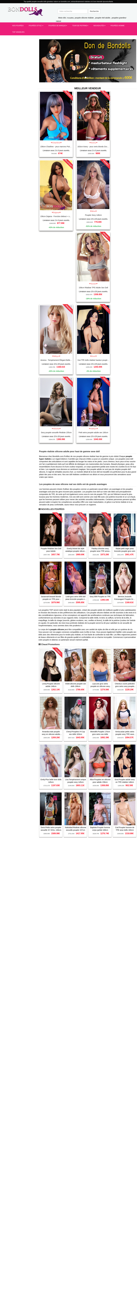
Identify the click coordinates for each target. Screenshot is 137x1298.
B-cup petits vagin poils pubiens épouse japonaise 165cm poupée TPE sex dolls (24, 786)
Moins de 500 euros (16, 1229)
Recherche (96, 11)
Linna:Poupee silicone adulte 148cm (50, 522)
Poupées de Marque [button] (57, 26)
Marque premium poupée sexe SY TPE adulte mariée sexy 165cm (86, 786)
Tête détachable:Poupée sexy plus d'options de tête (21, 502)
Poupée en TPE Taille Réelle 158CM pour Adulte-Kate (20, 278)
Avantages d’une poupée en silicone (81, 1252)
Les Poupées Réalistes (79, 1236)
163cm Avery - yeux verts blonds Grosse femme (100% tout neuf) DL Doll (84, 134)
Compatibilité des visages (80, 1239)
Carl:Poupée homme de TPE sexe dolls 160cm (118, 658)
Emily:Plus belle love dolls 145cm (50, 613)
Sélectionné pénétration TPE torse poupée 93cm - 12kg (20, 580)
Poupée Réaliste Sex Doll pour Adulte (49, 390)
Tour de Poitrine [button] (80, 26)
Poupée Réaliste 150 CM (19, 109)
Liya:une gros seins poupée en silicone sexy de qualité (95, 522)
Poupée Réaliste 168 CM (19, 125)
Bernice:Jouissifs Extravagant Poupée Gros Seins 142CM (118, 435)
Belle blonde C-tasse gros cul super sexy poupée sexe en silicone (55, 849)
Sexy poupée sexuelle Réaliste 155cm (84, 266)
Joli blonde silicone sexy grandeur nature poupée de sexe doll (116, 849)
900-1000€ (12, 1239)
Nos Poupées (18, 26)
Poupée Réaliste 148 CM (19, 105)
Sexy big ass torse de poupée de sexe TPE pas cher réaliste (21, 329)
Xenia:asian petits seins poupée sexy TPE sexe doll (118, 567)
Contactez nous (45, 1243)
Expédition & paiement (111, 1232)
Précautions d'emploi (78, 1247)
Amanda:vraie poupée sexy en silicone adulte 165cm (50, 567)
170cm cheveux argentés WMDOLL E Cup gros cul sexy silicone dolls (24, 723)
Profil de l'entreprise (110, 1229)
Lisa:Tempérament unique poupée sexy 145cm (73, 613)
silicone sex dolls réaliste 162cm (26, 147)
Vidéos (73, 1243)
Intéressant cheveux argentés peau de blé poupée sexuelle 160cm (117, 723)
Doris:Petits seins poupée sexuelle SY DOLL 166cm (50, 658)
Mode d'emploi (45, 1239)
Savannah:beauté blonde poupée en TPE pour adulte (50, 435)
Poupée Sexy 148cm (52, 201)
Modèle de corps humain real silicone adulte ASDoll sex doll (86, 849)
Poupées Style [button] (36, 26)
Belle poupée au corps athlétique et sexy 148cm (19, 227)
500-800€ (11, 1232)
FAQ (41, 1247)
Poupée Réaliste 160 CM (19, 117)
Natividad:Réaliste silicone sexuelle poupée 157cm (73, 658)
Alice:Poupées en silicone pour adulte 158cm (95, 613)
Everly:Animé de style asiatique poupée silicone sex (73, 390)
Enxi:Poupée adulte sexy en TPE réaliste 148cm (118, 613)
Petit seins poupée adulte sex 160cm (116, 266)
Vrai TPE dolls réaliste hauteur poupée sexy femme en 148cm (53, 266)
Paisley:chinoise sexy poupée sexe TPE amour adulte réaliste (96, 390)
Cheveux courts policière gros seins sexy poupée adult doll (118, 522)
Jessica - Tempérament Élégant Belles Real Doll (116, 201)
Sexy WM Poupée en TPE (95, 435)
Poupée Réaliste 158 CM (19, 113)
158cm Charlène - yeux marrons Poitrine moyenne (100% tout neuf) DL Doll (53, 134)
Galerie (42, 1236)
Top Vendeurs (18, 32)
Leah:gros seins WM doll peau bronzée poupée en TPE (73, 435)
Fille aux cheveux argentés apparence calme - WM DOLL (86, 723)
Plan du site (44, 1229)
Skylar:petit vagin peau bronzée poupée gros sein (118, 390)
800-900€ (11, 1236)
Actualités (70, 18)
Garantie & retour (109, 1236)
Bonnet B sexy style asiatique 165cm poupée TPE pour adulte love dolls (55, 786)
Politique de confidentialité (112, 1243)
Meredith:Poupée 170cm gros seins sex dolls (95, 567)
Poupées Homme (117, 26)
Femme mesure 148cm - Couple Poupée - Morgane (19, 380)
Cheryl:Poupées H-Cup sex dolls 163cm (72, 567)
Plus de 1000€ (13, 1243)
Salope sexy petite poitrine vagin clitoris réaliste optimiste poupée (24, 849)
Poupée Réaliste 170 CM (19, 129)
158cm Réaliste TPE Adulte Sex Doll (84, 201)
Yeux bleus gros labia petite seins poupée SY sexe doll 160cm (116, 786)
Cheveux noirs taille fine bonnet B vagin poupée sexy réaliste (20, 431)
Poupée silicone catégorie (80, 1232)
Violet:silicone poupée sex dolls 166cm (73, 522)
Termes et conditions (110, 1239)
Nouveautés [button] (99, 26)
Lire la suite (43, 894)
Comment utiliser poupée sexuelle (84, 1229)
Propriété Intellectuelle (111, 1247)
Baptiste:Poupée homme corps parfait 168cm (95, 658)
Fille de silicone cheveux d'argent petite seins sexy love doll (21, 82)
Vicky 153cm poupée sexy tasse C (55, 723)
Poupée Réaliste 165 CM (19, 121)
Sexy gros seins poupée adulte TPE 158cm (26, 162)
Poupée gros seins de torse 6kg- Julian (20, 541)
